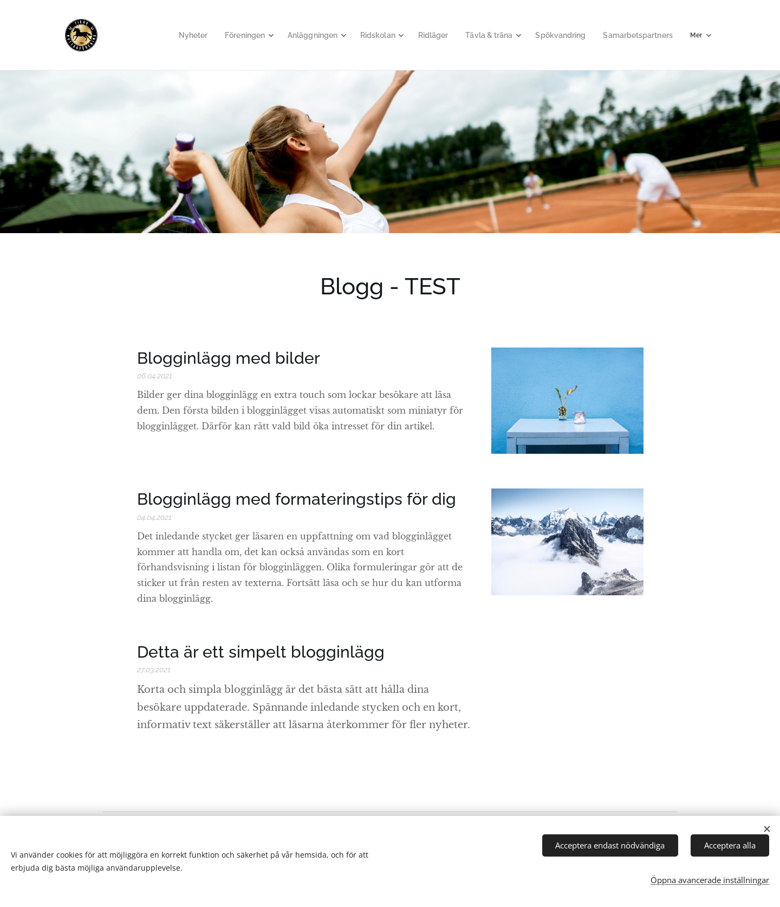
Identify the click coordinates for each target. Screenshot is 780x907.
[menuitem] (190, 35)
